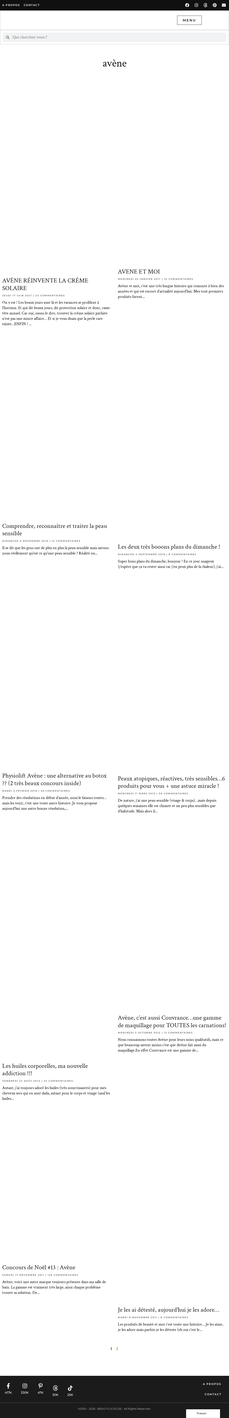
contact (32, 5)
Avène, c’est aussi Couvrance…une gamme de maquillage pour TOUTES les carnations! (172, 1021)
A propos (11, 5)
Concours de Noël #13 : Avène (38, 1267)
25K (70, 1395)
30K (55, 1395)
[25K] (70, 1388)
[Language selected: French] (203, 1413)
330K (25, 1393)
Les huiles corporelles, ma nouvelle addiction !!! (45, 1070)
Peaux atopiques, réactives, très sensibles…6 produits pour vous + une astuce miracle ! (171, 782)
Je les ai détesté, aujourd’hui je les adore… (168, 1310)
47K (40, 1393)
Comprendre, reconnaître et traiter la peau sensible (54, 530)
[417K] (8, 1386)
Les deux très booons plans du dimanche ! (169, 547)
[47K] (40, 1386)
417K (8, 1393)
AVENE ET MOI (139, 272)
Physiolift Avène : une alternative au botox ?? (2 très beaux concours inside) (54, 779)
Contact (213, 1394)
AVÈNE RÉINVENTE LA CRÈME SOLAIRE (45, 284)
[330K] (25, 1386)
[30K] (55, 1388)
